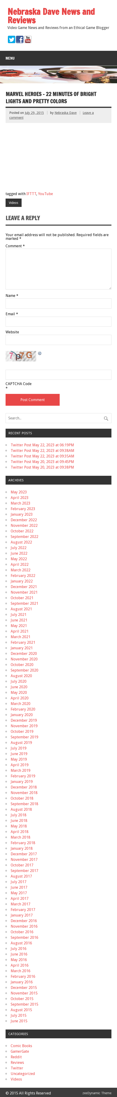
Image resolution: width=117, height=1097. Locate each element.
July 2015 (18, 1015)
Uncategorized (23, 1073)
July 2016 (18, 948)
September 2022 (24, 536)
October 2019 (22, 731)
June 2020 (19, 687)
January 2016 (22, 982)
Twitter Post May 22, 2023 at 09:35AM (42, 456)
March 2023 (20, 503)
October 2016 (22, 932)
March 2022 (20, 570)
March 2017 (20, 904)
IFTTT (31, 194)
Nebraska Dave (66, 113)
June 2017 (19, 887)
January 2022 (22, 581)
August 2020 (21, 676)
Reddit (16, 1057)
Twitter (17, 1068)
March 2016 (20, 971)
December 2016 (24, 921)
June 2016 (19, 954)
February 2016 (23, 976)
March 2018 (20, 837)
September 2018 (24, 804)
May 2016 (19, 960)
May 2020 (19, 692)
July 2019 (18, 748)
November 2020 (24, 659)
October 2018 (22, 798)
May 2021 (19, 626)
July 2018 (18, 815)
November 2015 (24, 993)
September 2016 (24, 937)
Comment (15, 246)
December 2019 (24, 720)
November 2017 (24, 859)
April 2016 (20, 965)
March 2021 (20, 637)
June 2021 (19, 620)
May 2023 (19, 492)
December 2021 (24, 587)
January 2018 (22, 848)
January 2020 (22, 715)
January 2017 (22, 915)
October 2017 (22, 865)
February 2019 (23, 776)
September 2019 (24, 737)
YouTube (45, 194)
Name (12, 296)
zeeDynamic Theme (96, 1093)
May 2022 (19, 559)
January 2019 (22, 781)
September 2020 (24, 670)
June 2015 (19, 1021)
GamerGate (20, 1051)
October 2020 (22, 665)
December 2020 (24, 653)
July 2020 (18, 681)
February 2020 (23, 709)
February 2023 (23, 509)
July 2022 (18, 548)
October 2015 (22, 999)
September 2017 (24, 871)
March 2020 (20, 703)
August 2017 (21, 876)
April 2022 (20, 564)
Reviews (17, 1062)
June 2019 (19, 754)
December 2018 (24, 787)
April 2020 (20, 698)
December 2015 (24, 987)
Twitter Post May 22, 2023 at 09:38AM (42, 450)
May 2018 (19, 826)
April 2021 (20, 631)
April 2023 (20, 497)
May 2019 (19, 759)
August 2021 (21, 609)
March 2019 (20, 770)
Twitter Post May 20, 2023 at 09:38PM (42, 467)
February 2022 (23, 575)
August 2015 (21, 1010)
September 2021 (24, 603)
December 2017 (24, 854)
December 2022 (24, 520)
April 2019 (20, 765)
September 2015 (24, 1004)
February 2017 (23, 909)
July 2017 (18, 882)
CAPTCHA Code (19, 384)
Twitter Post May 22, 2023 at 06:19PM (42, 445)
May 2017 (19, 893)
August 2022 (21, 542)
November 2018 (24, 793)
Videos (13, 203)
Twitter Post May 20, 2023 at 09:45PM (42, 462)
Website (12, 332)
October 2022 (22, 531)
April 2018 (20, 832)
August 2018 (21, 809)
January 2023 (22, 514)
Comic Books (21, 1046)
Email (12, 314)
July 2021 (18, 614)
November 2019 (24, 726)
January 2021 (22, 648)
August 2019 (21, 742)
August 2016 (21, 943)
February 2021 (23, 642)
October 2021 (22, 598)
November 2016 (24, 926)
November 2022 (24, 525)
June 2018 (19, 820)
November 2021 (24, 592)
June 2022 (19, 553)
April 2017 (20, 898)
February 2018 (23, 843)
